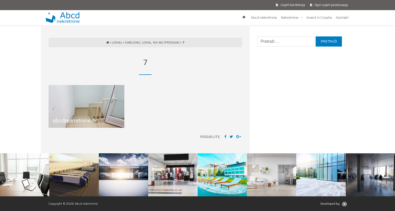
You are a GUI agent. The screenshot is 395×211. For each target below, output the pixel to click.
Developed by (333, 203)
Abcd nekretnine (264, 17)
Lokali (117, 42)
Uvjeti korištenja (290, 5)
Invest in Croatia (319, 17)
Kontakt (342, 17)
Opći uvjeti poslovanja (329, 5)
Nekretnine (289, 17)
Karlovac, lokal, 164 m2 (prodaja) (152, 42)
